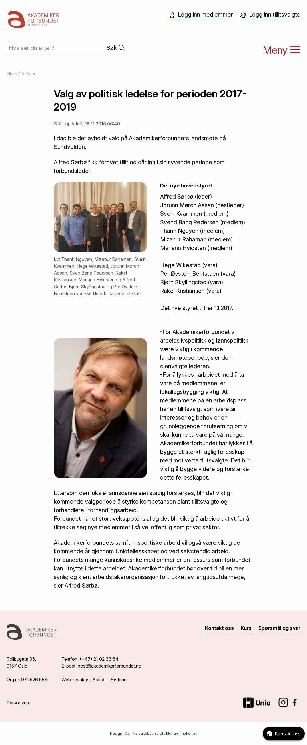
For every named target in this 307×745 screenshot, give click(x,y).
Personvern (19, 703)
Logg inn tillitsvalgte (270, 15)
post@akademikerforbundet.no (109, 666)
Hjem (12, 74)
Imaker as (188, 733)
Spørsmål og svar (279, 628)
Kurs (246, 628)
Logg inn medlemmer (201, 15)
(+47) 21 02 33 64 (99, 659)
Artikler (28, 74)
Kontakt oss (219, 628)
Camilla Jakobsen (140, 733)
